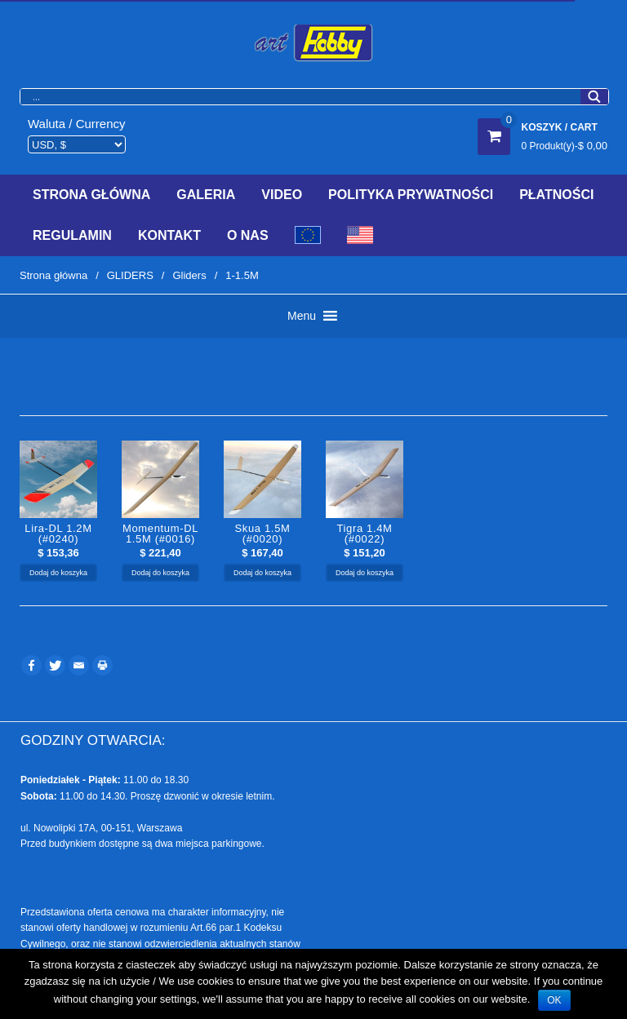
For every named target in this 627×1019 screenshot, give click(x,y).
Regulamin (72, 235)
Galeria (205, 195)
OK (554, 1000)
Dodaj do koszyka (58, 573)
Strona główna (53, 275)
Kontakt (169, 235)
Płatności (556, 195)
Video (281, 195)
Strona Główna (91, 195)
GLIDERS (130, 275)
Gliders (189, 275)
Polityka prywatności (410, 195)
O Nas (248, 235)
